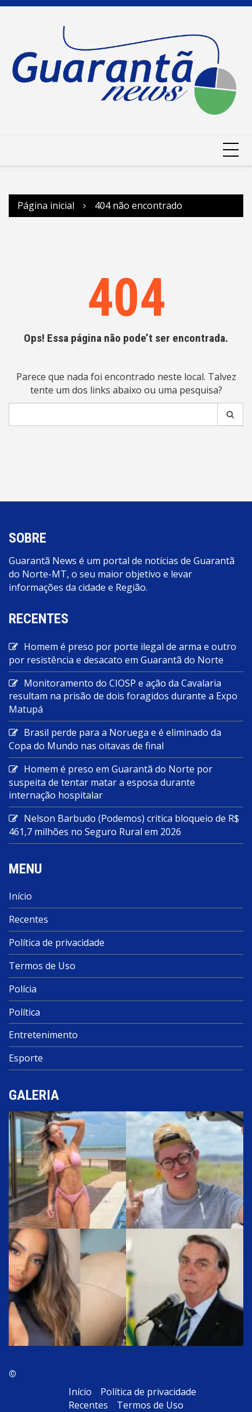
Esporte (26, 1058)
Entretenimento (43, 1034)
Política (24, 1012)
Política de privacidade (57, 942)
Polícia (23, 989)
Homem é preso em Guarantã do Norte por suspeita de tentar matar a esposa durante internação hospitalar (111, 782)
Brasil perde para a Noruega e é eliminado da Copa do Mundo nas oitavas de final (115, 739)
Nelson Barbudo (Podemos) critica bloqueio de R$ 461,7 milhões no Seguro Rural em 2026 (124, 825)
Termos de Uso (42, 965)
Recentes (28, 919)
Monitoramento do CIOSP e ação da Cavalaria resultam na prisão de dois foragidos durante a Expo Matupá (123, 696)
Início (20, 896)
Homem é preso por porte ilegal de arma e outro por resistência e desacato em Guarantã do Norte (122, 653)
